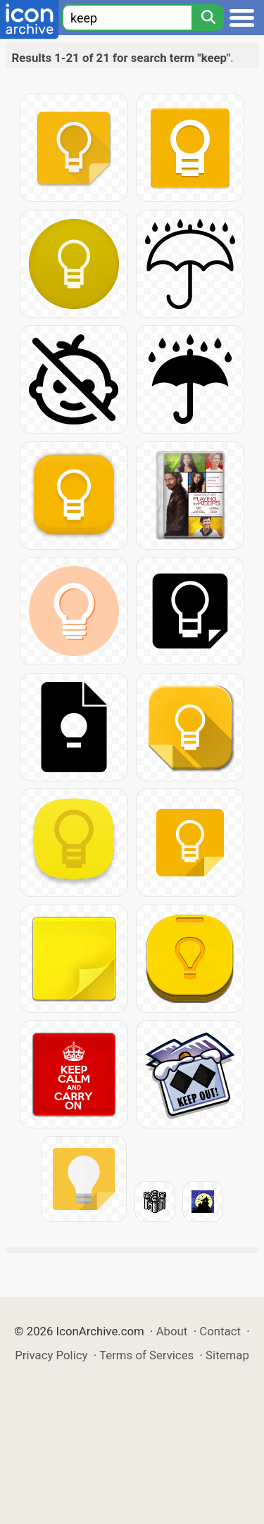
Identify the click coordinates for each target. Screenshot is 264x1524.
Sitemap (227, 1355)
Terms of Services (146, 1355)
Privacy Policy (51, 1355)
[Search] (207, 17)
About (172, 1331)
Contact (220, 1331)
